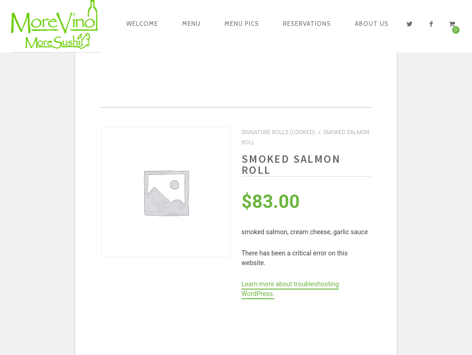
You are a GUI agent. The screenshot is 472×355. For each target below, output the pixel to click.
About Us (372, 23)
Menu (191, 23)
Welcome (142, 23)
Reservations (307, 23)
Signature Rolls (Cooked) (278, 132)
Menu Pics (241, 23)
